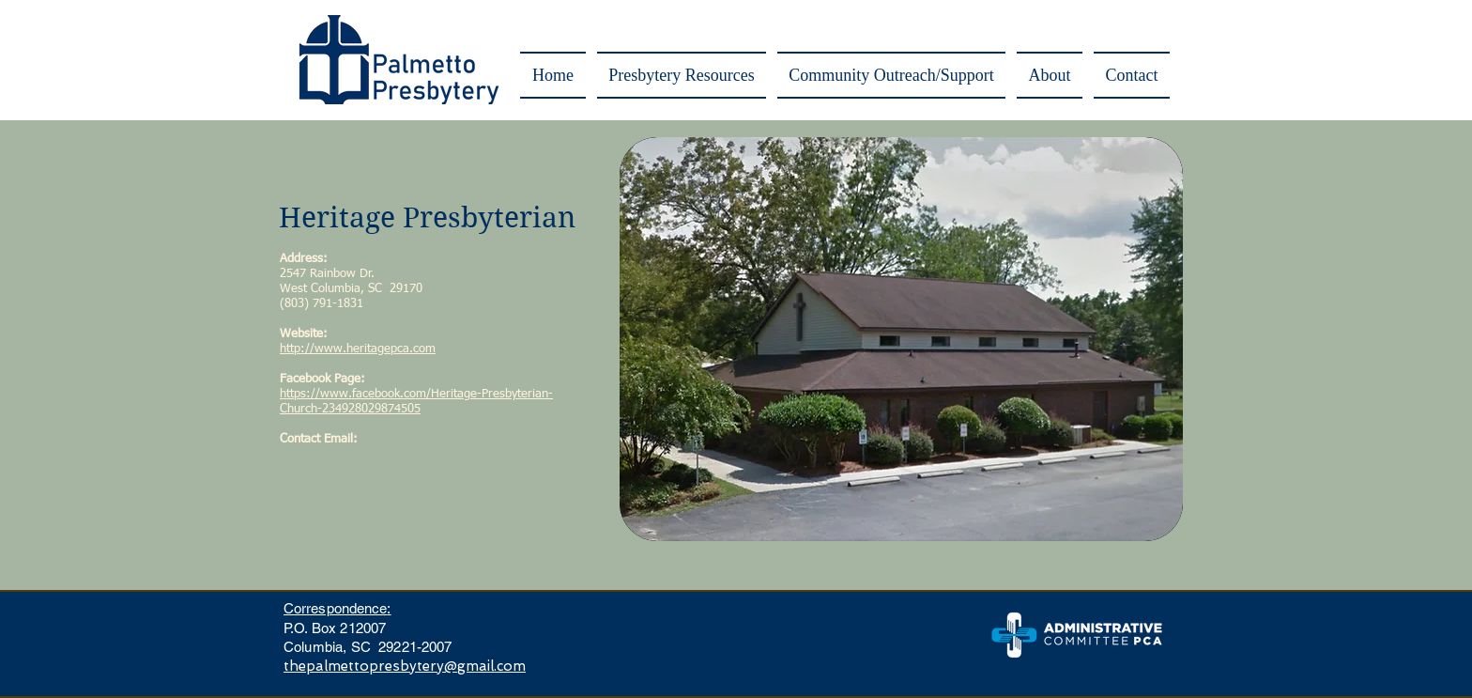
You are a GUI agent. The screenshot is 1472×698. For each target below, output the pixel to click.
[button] (681, 75)
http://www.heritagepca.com (358, 349)
